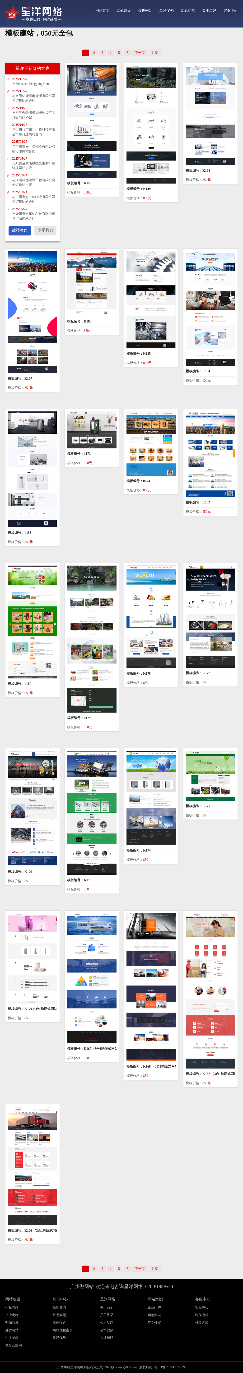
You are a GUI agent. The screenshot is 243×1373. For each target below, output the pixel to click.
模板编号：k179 (79, 718)
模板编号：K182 (198, 502)
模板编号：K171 (198, 806)
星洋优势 (59, 1338)
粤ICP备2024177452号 (170, 1367)
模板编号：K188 (198, 170)
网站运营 (188, 11)
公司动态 (106, 1322)
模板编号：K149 (138, 189)
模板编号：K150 (79, 183)
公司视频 (106, 1330)
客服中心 (231, 11)
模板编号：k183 (19, 532)
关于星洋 (209, 11)
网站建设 (124, 11)
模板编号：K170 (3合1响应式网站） (34, 1009)
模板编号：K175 (79, 880)
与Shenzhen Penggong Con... (31, 84)
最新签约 (59, 1307)
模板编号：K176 (20, 872)
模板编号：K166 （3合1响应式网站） (35, 1230)
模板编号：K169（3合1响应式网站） (94, 1048)
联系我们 (45, 230)
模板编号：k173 (138, 481)
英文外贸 (154, 1322)
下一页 (140, 53)
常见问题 (59, 1315)
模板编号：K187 (20, 378)
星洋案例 (166, 11)
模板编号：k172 (79, 454)
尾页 (154, 53)
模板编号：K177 (198, 673)
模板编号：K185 (138, 353)
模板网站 (145, 11)
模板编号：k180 (19, 684)
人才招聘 (106, 1338)
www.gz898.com (126, 1367)
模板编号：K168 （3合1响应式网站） (153, 1066)
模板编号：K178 (138, 673)
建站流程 (19, 230)
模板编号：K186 (79, 321)
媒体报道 (59, 1322)
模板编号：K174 (138, 850)
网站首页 (102, 11)
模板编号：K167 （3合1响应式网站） (213, 1074)
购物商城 (154, 1315)
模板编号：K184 (198, 371)
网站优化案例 (63, 1330)
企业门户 (154, 1307)
